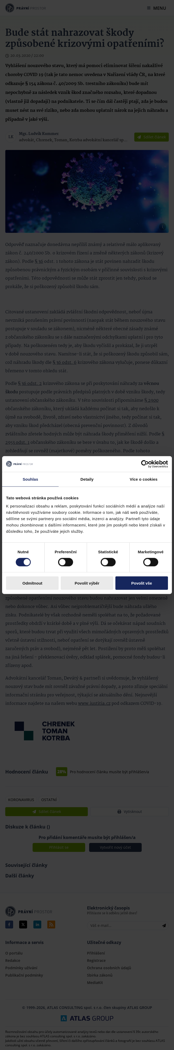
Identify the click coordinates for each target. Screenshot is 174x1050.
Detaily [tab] (87, 479)
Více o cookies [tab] (144, 479)
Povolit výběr (87, 583)
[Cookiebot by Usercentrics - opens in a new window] (145, 464)
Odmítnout (32, 583)
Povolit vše (141, 583)
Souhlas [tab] (30, 479)
